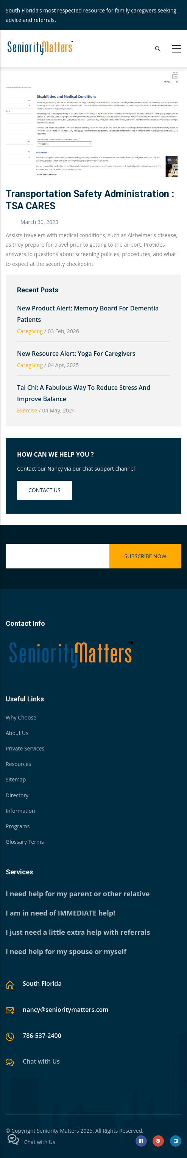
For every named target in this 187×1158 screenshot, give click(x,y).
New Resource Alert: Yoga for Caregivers (76, 353)
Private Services (25, 748)
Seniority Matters (58, 1130)
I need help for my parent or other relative (78, 893)
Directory (17, 795)
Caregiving (30, 331)
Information (20, 810)
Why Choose (21, 717)
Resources (18, 763)
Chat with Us (41, 1061)
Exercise (27, 410)
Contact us (44, 490)
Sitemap (16, 779)
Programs (18, 826)
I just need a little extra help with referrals (78, 932)
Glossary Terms (25, 841)
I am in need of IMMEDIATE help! (60, 912)
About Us (17, 732)
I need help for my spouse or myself (66, 951)
